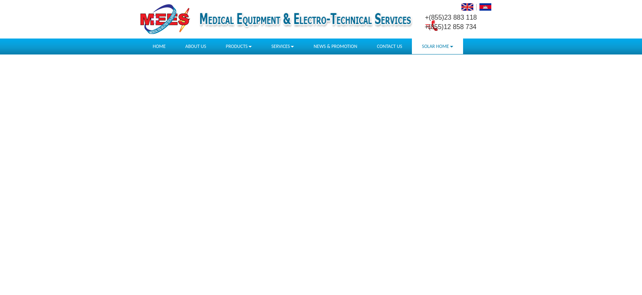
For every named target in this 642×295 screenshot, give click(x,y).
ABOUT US (195, 46)
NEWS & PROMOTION (335, 46)
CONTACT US (389, 46)
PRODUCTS (238, 46)
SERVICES (282, 46)
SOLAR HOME (437, 46)
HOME (159, 46)
